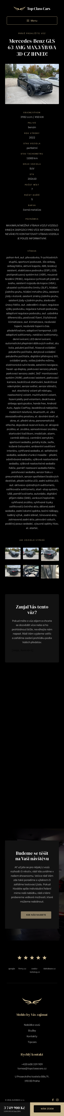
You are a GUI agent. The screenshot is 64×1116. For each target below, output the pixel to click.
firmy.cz (22, 968)
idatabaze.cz (49, 968)
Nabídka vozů (32, 1024)
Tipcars (32, 1042)
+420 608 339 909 (32, 1064)
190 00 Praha (32, 1080)
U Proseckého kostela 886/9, (32, 1076)
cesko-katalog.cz (35, 970)
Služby (32, 1030)
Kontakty (32, 1036)
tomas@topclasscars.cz (32, 1068)
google (11, 968)
